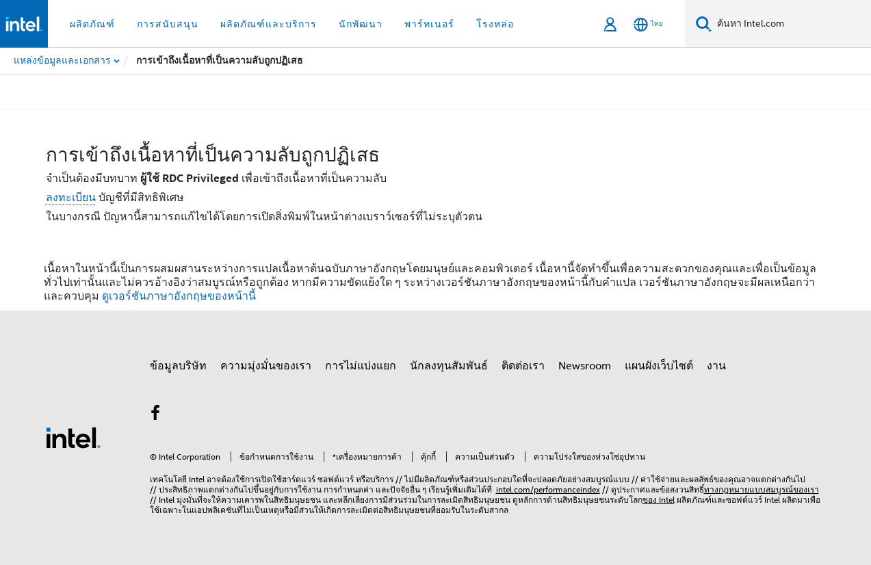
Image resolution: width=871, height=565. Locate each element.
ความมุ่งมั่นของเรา (265, 366)
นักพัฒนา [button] (360, 24)
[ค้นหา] (704, 23)
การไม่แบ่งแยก (360, 366)
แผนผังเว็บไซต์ (659, 366)
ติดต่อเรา (523, 366)
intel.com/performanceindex (548, 489)
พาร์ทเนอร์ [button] (429, 24)
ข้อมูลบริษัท (178, 366)
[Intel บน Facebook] (156, 415)
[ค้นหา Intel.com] (791, 24)
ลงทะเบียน (71, 198)
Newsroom (584, 366)
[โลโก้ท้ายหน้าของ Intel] (73, 437)
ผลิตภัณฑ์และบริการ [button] (268, 24)
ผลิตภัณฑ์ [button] (92, 24)
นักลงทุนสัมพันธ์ (449, 366)
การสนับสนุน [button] (167, 24)
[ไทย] (648, 24)
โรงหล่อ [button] (495, 24)
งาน (716, 366)
